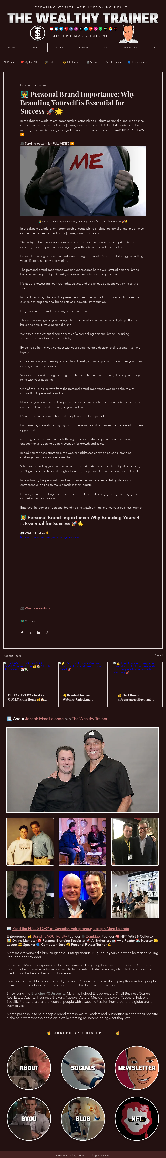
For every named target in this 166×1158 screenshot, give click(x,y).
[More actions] (144, 85)
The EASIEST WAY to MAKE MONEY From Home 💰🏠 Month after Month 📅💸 (27, 697)
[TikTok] (81, 29)
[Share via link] (46, 632)
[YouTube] (51, 29)
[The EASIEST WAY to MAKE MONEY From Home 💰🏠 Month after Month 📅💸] (28, 675)
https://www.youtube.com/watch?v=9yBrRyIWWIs (49, 537)
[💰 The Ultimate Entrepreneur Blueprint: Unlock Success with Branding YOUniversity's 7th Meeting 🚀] (137, 675)
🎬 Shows (92, 62)
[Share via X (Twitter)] (30, 632)
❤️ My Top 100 (29, 62)
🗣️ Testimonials (137, 62)
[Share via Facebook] (22, 632)
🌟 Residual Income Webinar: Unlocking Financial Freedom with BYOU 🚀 (79, 697)
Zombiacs (93, 936)
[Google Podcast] (110, 29)
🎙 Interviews (113, 62)
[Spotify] (100, 29)
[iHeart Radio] (115, 29)
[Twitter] (61, 29)
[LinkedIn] (56, 29)
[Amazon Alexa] (86, 29)
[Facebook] (71, 29)
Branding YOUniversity (50, 936)
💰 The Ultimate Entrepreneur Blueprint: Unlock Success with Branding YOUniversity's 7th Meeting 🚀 (137, 697)
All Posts (8, 62)
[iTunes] (96, 29)
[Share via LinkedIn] (38, 632)
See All (159, 655)
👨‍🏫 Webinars (28, 621)
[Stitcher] (105, 29)
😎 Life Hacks (71, 62)
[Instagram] (76, 29)
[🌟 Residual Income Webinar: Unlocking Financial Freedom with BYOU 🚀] (83, 675)
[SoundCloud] (91, 29)
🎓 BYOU (50, 62)
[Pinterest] (66, 29)
